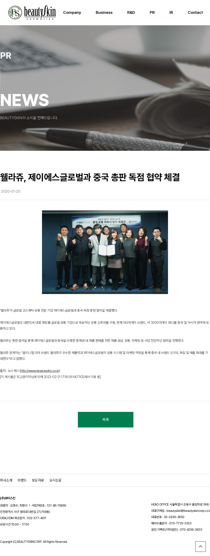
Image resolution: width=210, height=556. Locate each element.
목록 (105, 419)
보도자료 (38, 480)
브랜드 (22, 480)
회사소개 (6, 480)
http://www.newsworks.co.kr (39, 371)
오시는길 (55, 480)
